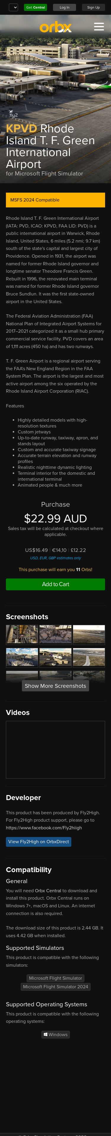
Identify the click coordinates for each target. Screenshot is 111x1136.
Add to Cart (55, 584)
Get (35, 7)
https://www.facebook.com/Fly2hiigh (44, 828)
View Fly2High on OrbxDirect (38, 842)
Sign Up (93, 7)
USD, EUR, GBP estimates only (55, 558)
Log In (65, 7)
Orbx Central (48, 891)
